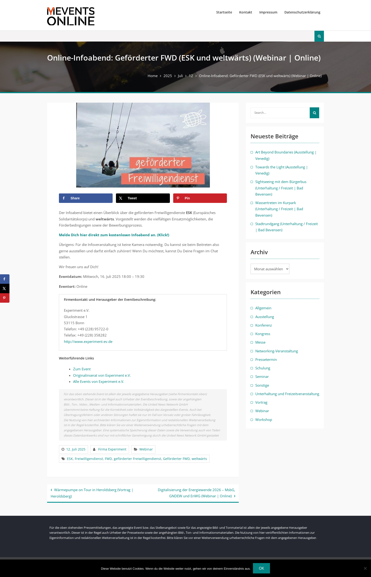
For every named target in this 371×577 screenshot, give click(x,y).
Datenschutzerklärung (302, 12)
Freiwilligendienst (89, 458)
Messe (260, 342)
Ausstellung (264, 316)
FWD (108, 458)
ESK (70, 458)
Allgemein (263, 308)
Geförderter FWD (176, 458)
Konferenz (263, 325)
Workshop (263, 419)
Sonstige (262, 385)
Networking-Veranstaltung (276, 351)
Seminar (262, 376)
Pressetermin (266, 359)
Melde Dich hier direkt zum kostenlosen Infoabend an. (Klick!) (114, 234)
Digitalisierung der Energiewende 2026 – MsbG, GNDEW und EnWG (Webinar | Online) (196, 492)
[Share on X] (143, 198)
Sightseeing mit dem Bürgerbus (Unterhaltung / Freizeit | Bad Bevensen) (280, 188)
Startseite (224, 12)
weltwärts (199, 458)
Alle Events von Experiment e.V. (98, 381)
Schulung (262, 368)
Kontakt (245, 12)
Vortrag (261, 402)
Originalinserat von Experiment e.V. (102, 375)
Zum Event (82, 369)
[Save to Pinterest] (200, 198)
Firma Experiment (112, 449)
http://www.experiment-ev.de (88, 341)
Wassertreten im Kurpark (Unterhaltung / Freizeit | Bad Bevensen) (279, 209)
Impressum (268, 12)
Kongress (262, 333)
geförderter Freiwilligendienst (137, 458)
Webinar (146, 449)
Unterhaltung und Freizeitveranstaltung (287, 393)
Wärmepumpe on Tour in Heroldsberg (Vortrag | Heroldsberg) (92, 492)
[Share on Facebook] (86, 198)
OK (261, 568)
